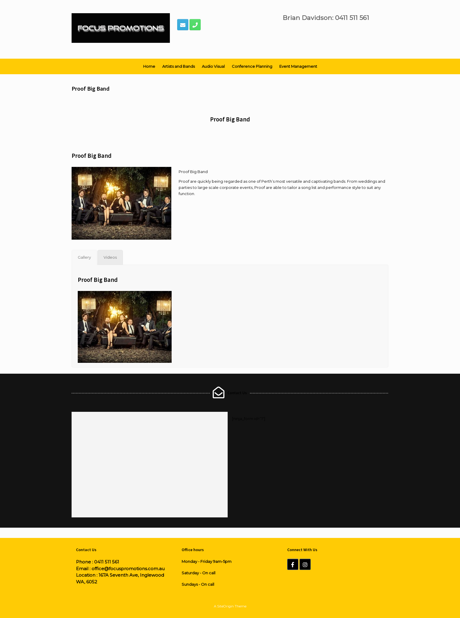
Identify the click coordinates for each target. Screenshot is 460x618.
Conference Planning (252, 66)
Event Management (298, 66)
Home (149, 66)
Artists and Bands (178, 66)
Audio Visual (213, 66)
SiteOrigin (225, 606)
